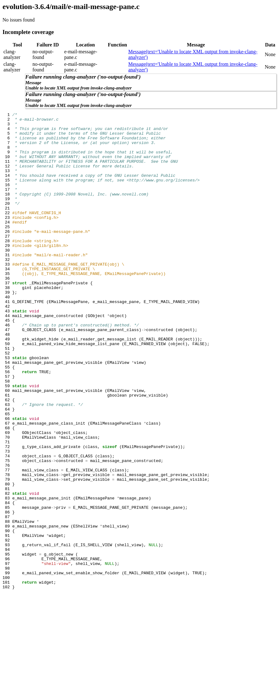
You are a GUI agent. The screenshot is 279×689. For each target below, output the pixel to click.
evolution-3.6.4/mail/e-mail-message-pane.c (71, 6)
